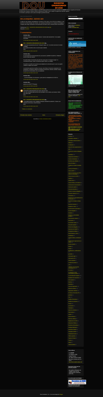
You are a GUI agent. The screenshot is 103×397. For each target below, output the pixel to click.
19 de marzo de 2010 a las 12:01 (30, 96)
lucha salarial (71, 279)
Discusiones (70, 220)
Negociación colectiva (72, 290)
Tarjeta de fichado (72, 338)
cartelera (70, 178)
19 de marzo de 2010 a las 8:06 (30, 86)
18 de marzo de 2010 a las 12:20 (30, 72)
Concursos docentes (72, 189)
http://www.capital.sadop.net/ (75, 362)
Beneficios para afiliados (73, 161)
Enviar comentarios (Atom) (45, 118)
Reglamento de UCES (72, 320)
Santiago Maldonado (72, 327)
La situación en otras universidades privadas (73, 273)
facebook (77, 25)
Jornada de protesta (72, 262)
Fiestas (69, 248)
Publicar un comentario (27, 109)
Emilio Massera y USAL (73, 233)
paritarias (70, 295)
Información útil (71, 258)
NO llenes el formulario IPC (74, 292)
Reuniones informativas (73, 325)
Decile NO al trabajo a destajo (74, 201)
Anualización (71, 144)
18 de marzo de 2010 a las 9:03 (30, 51)
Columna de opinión (72, 187)
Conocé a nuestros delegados (74, 191)
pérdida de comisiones (73, 301)
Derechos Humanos (72, 204)
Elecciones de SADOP (73, 229)
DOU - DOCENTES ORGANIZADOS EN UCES (33, 43)
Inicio (43, 115)
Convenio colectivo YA (73, 193)
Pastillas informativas (72, 299)
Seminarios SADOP (72, 329)
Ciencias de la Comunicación (74, 184)
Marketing (70, 284)
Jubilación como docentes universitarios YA (73, 267)
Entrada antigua (60, 115)
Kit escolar (70, 270)
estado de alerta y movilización (74, 237)
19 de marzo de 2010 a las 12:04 (30, 106)
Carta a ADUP (71, 170)
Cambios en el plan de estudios (74, 165)
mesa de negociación (72, 286)
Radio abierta (71, 312)
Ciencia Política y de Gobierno (74, 182)
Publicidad (70, 307)
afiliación (70, 142)
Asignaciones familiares (73, 156)
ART (69, 149)
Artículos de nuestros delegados (75, 151)
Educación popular (72, 224)
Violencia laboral (71, 344)
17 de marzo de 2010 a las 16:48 (30, 40)
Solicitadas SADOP (72, 331)
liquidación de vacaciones (73, 277)
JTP (69, 264)
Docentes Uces (75, 27)
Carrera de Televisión (72, 168)
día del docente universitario (74, 208)
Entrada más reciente (26, 115)
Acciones (27, 28)
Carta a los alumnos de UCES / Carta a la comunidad (74, 173)
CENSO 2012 (71, 180)
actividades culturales (72, 138)
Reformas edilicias (72, 318)
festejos (70, 246)
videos (69, 342)
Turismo (70, 340)
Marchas (70, 282)
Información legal (71, 256)
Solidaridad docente (72, 333)
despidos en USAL (72, 206)
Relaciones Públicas (72, 323)
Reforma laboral (71, 316)
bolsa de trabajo (71, 163)
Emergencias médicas (72, 231)
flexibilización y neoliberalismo (74, 250)
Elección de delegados (73, 226)
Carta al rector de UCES (73, 176)
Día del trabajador (72, 210)
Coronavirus (70, 195)
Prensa (69, 303)
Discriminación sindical (73, 218)
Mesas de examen (72, 288)
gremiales (70, 254)
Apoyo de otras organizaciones (74, 147)
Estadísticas (70, 235)
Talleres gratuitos (71, 335)
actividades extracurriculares (74, 140)
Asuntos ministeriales (72, 158)
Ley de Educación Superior (73, 275)
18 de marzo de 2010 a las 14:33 (30, 79)
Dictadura (70, 212)
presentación (71, 305)
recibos (69, 314)
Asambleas (70, 154)
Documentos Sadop (72, 222)
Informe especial (71, 260)
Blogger (61, 394)
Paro (69, 297)
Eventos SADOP (71, 244)
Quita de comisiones (72, 310)
